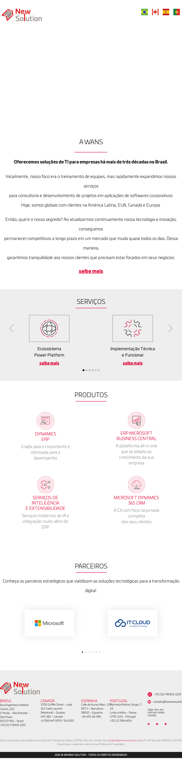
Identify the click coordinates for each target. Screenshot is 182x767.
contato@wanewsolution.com (125, 740)
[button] (11, 328)
